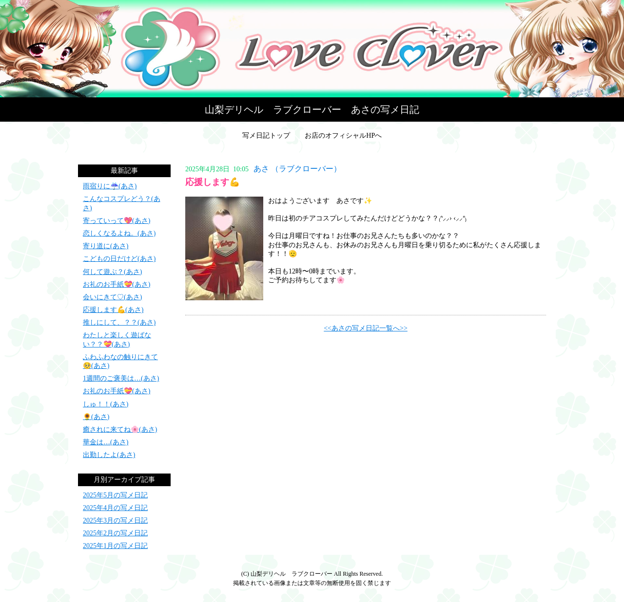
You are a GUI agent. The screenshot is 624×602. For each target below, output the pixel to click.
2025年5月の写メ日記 (115, 495)
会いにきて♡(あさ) (112, 297)
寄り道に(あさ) (105, 246)
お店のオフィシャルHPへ (343, 135)
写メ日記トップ (266, 135)
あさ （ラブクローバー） (297, 168)
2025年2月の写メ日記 (115, 533)
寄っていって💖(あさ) (116, 220)
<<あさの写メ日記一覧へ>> (366, 328)
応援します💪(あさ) (113, 309)
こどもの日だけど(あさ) (119, 258)
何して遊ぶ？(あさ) (112, 271)
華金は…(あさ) (105, 442)
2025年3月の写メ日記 (115, 520)
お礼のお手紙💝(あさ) (116, 284)
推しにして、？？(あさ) (119, 322)
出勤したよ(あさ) (109, 454)
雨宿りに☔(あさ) (109, 186)
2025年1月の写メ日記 (115, 545)
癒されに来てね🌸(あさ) (120, 429)
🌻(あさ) (96, 416)
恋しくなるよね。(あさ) (119, 233)
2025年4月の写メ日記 (115, 507)
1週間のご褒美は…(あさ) (121, 378)
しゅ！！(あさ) (105, 404)
